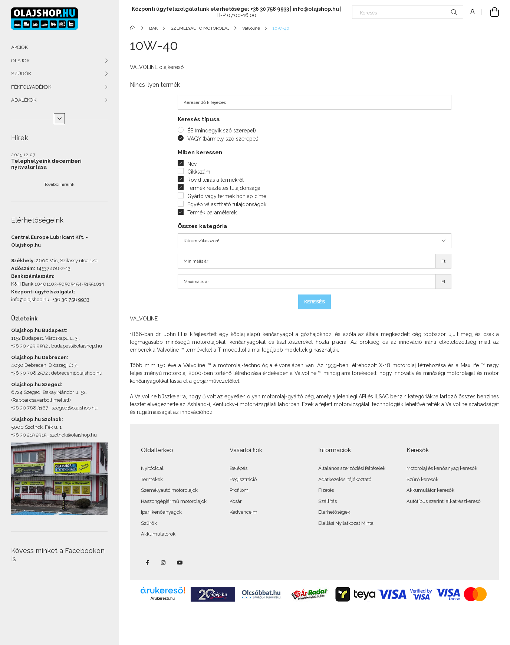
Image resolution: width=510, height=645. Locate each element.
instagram (163, 562)
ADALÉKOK (23, 100)
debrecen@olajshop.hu (76, 373)
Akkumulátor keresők (430, 490)
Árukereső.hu (163, 598)
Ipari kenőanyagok (161, 512)
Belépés (238, 468)
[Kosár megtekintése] (490, 12)
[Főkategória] (134, 28)
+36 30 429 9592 (29, 346)
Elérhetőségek (334, 512)
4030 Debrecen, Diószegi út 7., (45, 365)
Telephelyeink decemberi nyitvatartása (46, 164)
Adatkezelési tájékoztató (344, 479)
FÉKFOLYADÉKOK (31, 87)
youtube (180, 562)
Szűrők (149, 523)
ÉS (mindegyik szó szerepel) (221, 131)
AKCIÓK (19, 47)
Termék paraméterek (212, 212)
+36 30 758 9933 (71, 299)
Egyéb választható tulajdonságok (226, 204)
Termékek (152, 479)
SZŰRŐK (21, 73)
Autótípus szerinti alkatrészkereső (444, 501)
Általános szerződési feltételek (351, 468)
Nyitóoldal (152, 468)
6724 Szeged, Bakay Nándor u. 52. (49, 392)
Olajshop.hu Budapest (38, 330)
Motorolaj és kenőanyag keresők (442, 468)
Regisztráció (243, 479)
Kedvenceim (243, 512)
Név (192, 164)
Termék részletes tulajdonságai (224, 188)
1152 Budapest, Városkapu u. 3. (45, 338)
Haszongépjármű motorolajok (174, 501)
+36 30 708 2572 (29, 373)
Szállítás (327, 501)
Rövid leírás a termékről (215, 180)
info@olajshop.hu (30, 299)
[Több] (59, 118)
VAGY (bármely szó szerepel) (223, 139)
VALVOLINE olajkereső (157, 67)
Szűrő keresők (422, 479)
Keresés (314, 302)
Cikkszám (198, 172)
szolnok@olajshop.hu (73, 435)
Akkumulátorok (158, 534)
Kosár (236, 501)
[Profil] (472, 12)
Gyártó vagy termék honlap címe (226, 196)
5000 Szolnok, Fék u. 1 (36, 427)
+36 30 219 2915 (28, 435)
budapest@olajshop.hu (76, 346)
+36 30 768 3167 (29, 408)
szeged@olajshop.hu (75, 408)
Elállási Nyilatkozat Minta (346, 523)
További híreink (59, 184)
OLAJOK (20, 60)
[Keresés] (407, 12)
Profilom (239, 490)
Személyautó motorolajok (169, 490)
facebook (147, 562)
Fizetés (326, 490)
